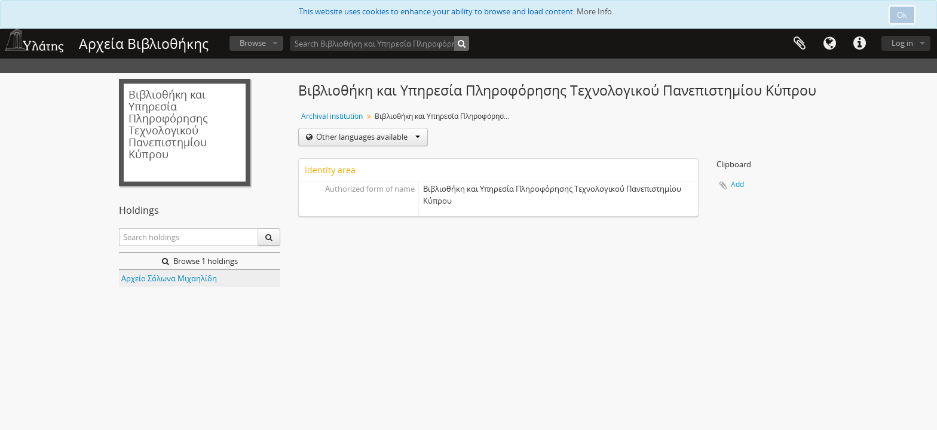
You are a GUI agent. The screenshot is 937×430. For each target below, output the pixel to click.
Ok (902, 15)
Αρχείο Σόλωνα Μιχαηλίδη (169, 278)
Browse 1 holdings (200, 261)
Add (737, 184)
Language (829, 44)
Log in (902, 43)
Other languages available (367, 136)
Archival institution (332, 116)
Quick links (859, 44)
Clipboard (799, 44)
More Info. (595, 11)
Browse (253, 43)
